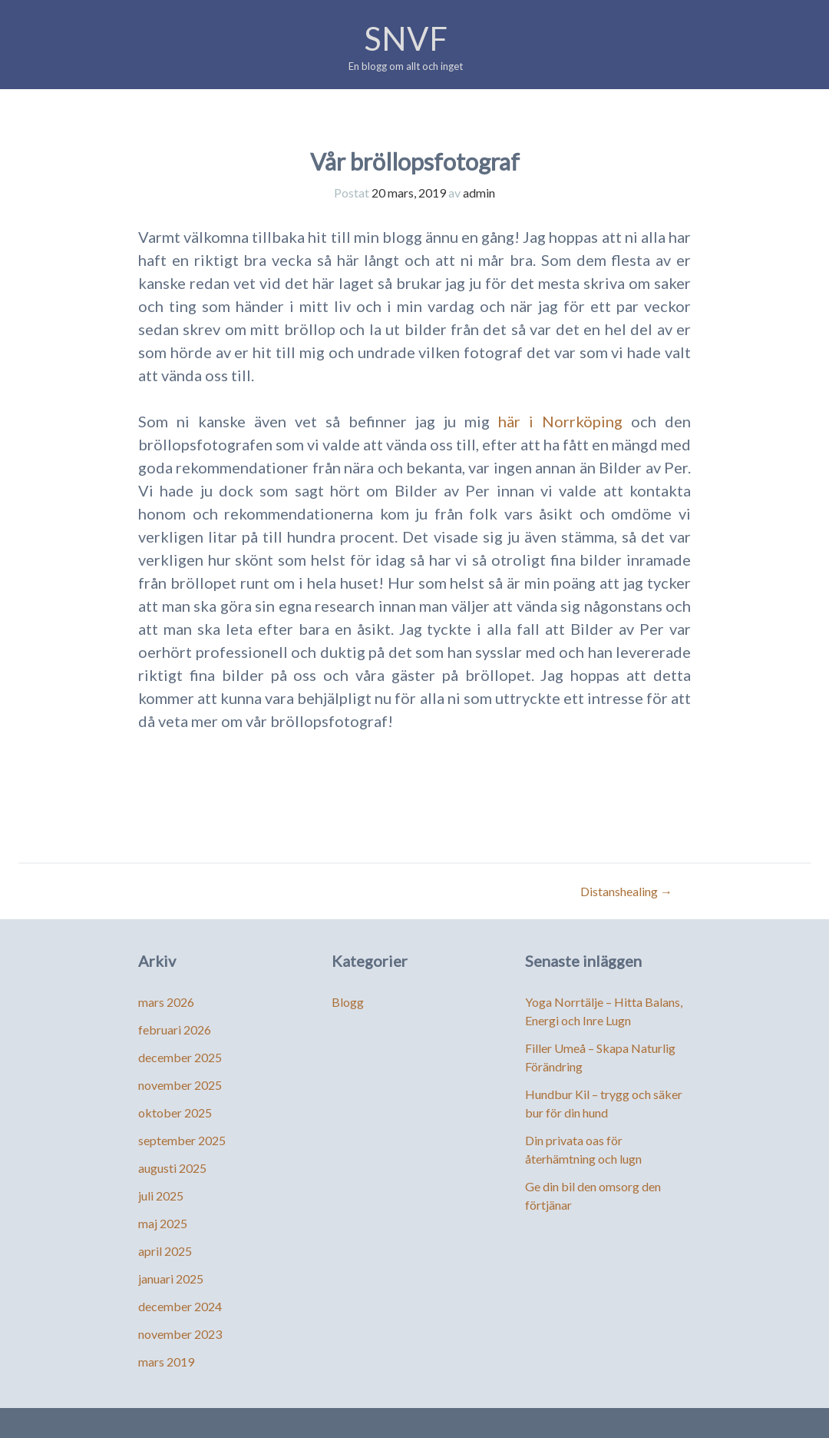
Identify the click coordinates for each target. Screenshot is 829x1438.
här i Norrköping (560, 421)
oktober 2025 (175, 1112)
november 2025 (180, 1085)
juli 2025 (160, 1195)
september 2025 (182, 1140)
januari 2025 (170, 1278)
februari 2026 (174, 1029)
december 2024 (180, 1306)
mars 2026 (166, 1002)
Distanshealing (626, 891)
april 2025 (165, 1251)
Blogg (348, 1002)
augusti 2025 (172, 1168)
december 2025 (180, 1057)
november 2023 (180, 1334)
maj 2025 (162, 1223)
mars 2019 (166, 1361)
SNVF (406, 38)
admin (479, 192)
